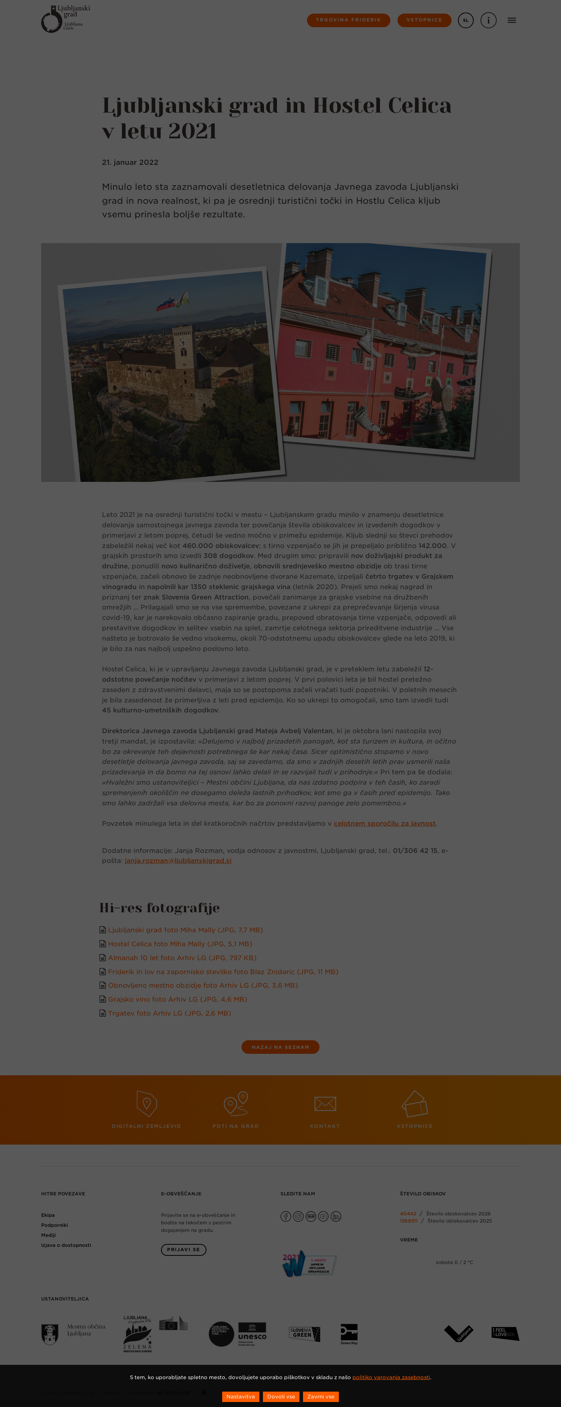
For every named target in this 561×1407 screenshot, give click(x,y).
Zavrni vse (321, 1396)
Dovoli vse (281, 1396)
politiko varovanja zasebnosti (391, 1377)
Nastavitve (240, 1396)
